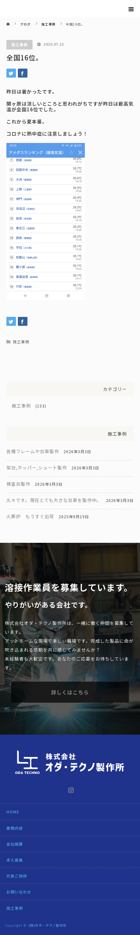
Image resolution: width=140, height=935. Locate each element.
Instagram (70, 789)
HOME (12, 811)
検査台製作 (18, 484)
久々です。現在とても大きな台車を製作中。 (53, 500)
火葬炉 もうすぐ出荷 (30, 516)
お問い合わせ (18, 891)
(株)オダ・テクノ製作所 (47, 925)
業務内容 (14, 828)
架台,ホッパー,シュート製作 (36, 467)
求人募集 (14, 860)
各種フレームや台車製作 (32, 451)
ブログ (25, 24)
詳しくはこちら (70, 692)
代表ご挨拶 (16, 876)
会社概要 (14, 844)
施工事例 (19, 44)
